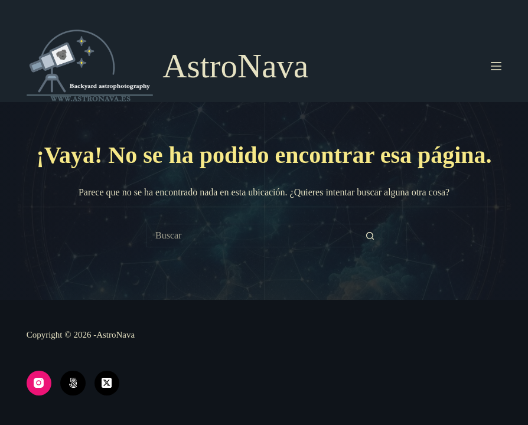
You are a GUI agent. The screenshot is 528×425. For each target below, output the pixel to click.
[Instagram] (39, 383)
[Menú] (496, 66)
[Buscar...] (252, 235)
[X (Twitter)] (107, 383)
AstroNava (235, 65)
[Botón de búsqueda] (370, 235)
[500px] (73, 383)
